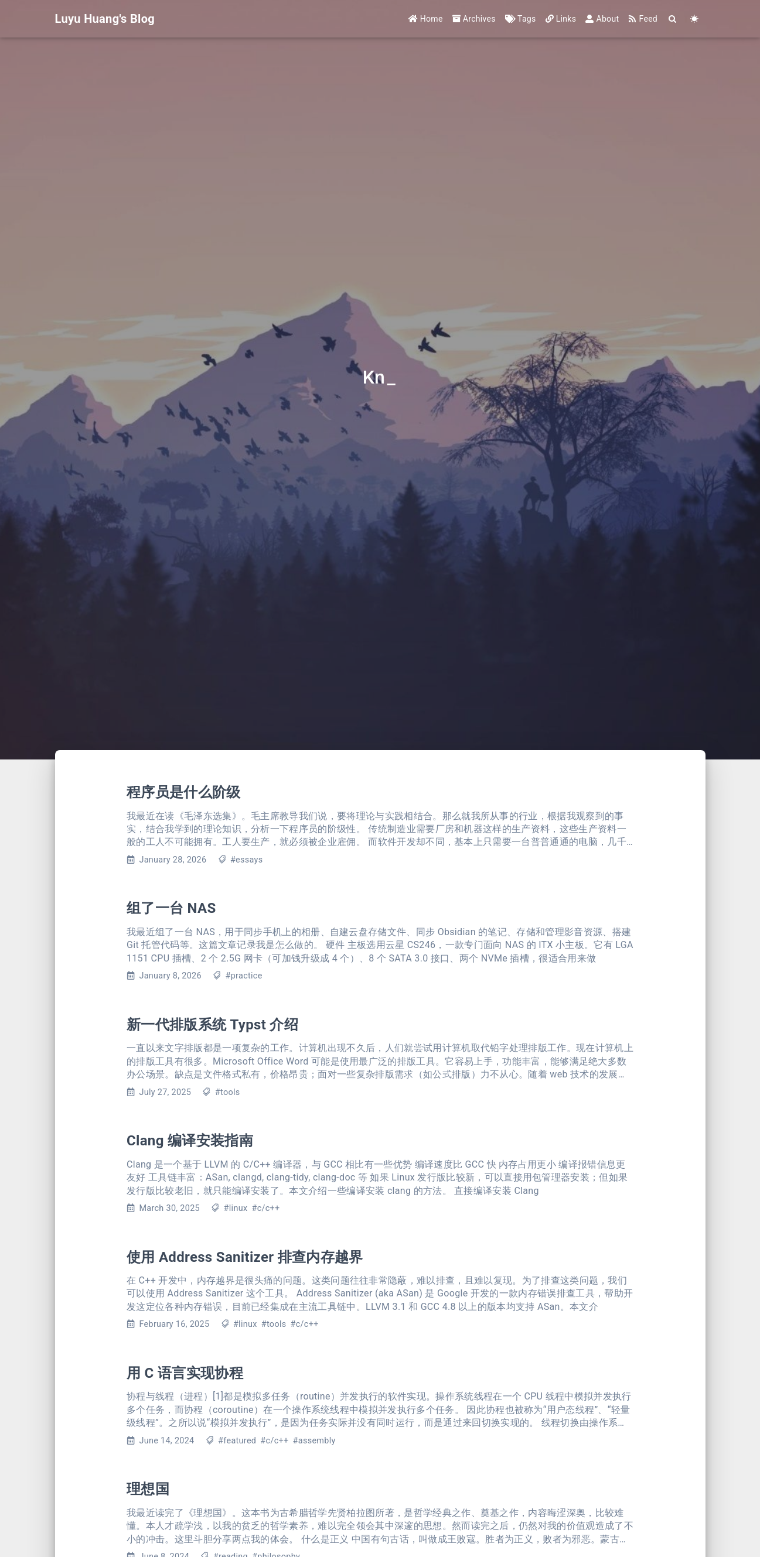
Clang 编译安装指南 (190, 1140)
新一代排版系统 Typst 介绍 (212, 1025)
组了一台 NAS (171, 908)
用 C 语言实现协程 (185, 1373)
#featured (237, 1441)
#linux (236, 1208)
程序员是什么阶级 (184, 792)
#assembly (314, 1441)
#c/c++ (265, 1208)
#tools (227, 1092)
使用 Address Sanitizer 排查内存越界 (245, 1257)
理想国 (148, 1489)
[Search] (673, 19)
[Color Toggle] (695, 19)
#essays (246, 860)
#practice (244, 976)
